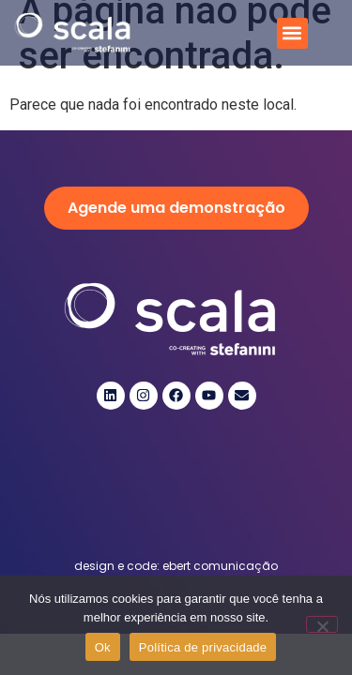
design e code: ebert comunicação (176, 566)
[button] (292, 33)
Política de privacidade (203, 647)
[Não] (322, 624)
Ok (103, 647)
